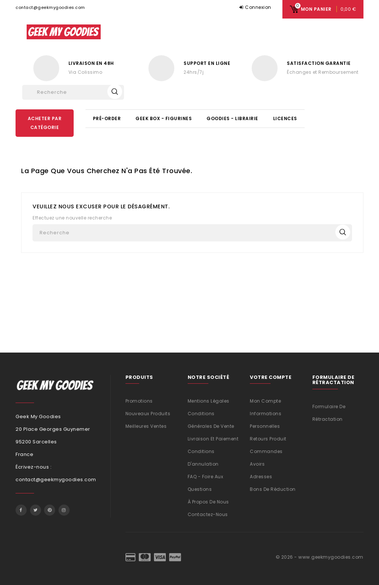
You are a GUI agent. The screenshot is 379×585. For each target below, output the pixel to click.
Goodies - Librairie (232, 118)
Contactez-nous (208, 514)
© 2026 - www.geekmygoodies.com (319, 557)
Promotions (139, 401)
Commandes (266, 451)
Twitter (35, 510)
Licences (285, 118)
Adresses (261, 476)
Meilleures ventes (146, 426)
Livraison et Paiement (213, 439)
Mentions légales (208, 401)
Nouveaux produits (148, 413)
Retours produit (268, 439)
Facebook (21, 510)
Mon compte (265, 401)
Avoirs (257, 464)
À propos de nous (208, 502)
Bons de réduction (273, 489)
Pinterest (49, 510)
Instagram (64, 510)
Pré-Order (107, 118)
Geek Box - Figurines (163, 118)
